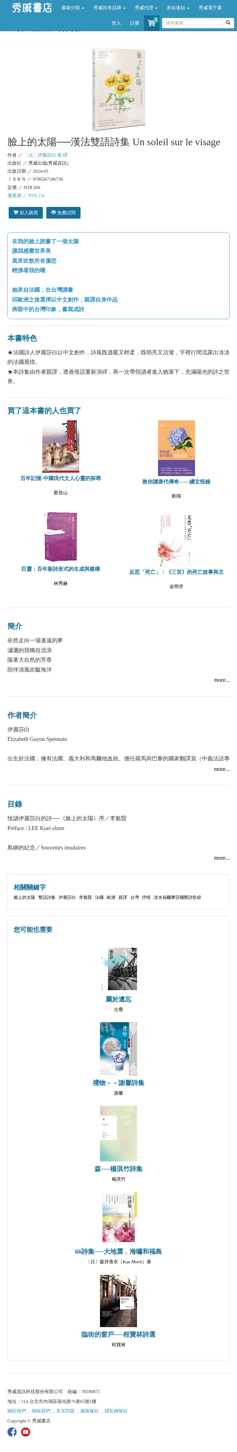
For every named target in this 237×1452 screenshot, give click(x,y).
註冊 (134, 23)
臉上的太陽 (24, 897)
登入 (116, 23)
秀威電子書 (210, 7)
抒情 (146, 897)
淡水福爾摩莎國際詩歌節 (177, 897)
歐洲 (111, 897)
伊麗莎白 (67, 897)
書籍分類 (72, 7)
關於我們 (16, 1411)
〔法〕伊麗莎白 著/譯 (46, 155)
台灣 (134, 897)
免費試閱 (63, 212)
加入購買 (26, 212)
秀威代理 (146, 7)
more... (222, 680)
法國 (99, 897)
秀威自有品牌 (110, 7)
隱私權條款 (116, 1411)
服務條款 (89, 1411)
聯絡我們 (41, 1411)
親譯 (122, 897)
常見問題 (65, 1411)
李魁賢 (85, 897)
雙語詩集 (47, 897)
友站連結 (178, 7)
